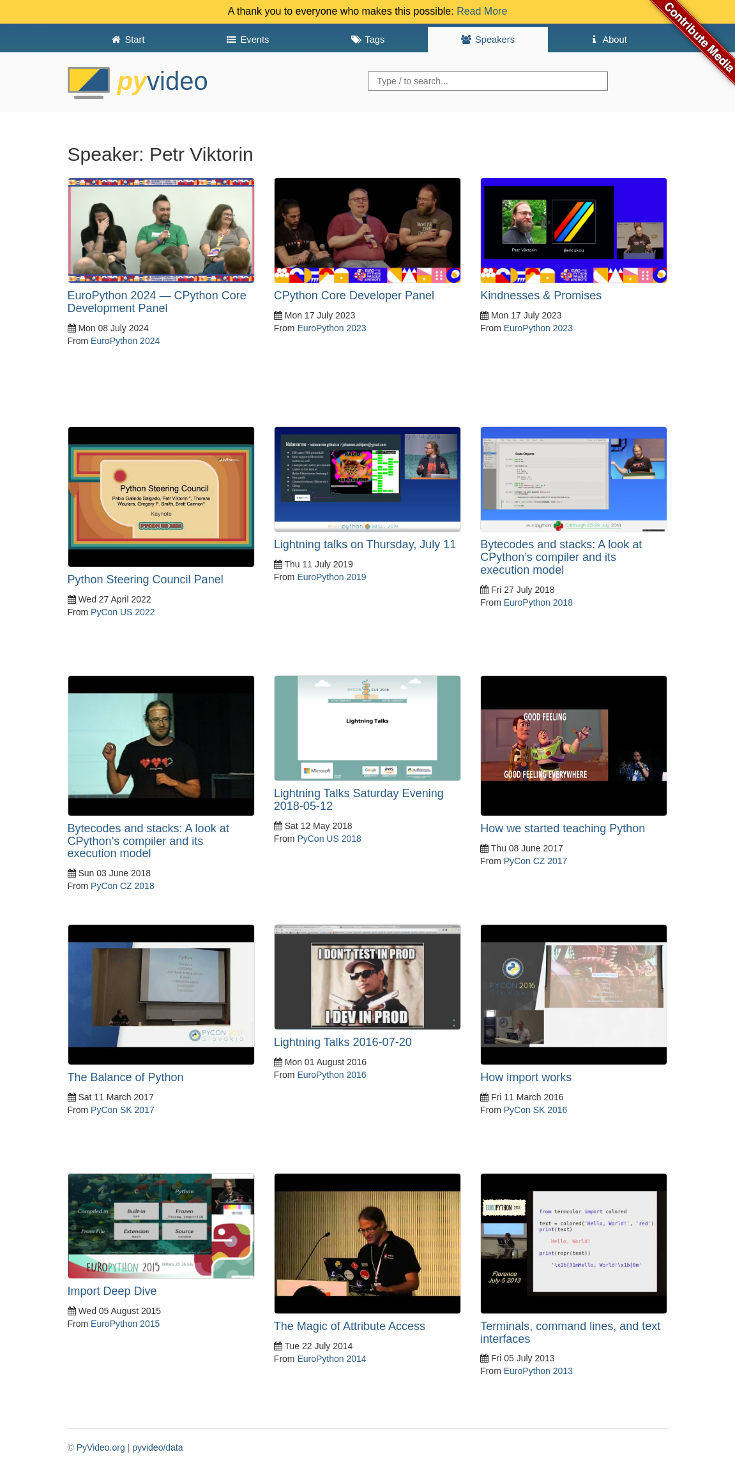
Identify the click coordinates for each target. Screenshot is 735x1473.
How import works (526, 1077)
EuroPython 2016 (331, 1075)
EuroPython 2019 (331, 577)
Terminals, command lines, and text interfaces (570, 1332)
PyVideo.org (101, 1447)
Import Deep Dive (112, 1291)
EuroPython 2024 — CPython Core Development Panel (157, 302)
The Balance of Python (126, 1077)
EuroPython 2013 (538, 1371)
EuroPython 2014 (331, 1359)
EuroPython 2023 (331, 328)
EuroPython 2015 (125, 1324)
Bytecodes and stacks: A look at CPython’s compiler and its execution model (561, 557)
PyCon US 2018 (329, 839)
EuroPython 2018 (538, 602)
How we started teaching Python (562, 828)
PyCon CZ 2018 (123, 886)
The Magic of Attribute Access (349, 1326)
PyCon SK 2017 (123, 1110)
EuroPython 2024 (125, 341)
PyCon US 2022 (123, 612)
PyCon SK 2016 (536, 1110)
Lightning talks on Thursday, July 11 (365, 544)
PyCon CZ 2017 (536, 861)
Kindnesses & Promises (541, 295)
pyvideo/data (157, 1447)
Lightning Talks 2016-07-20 (343, 1042)
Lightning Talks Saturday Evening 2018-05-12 (359, 799)
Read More (482, 11)
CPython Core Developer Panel (354, 295)
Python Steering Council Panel (146, 579)
